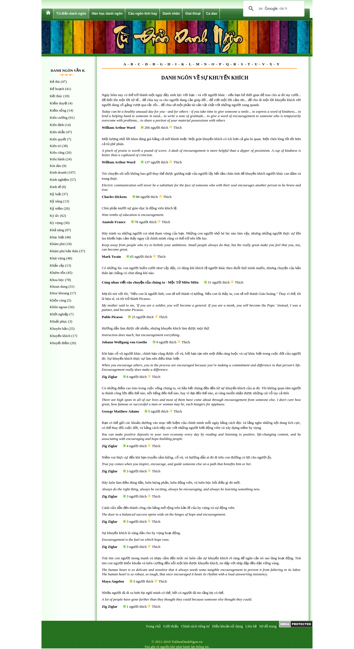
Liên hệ (251, 626)
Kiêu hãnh (57, 159)
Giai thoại (193, 14)
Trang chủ (153, 626)
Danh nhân (171, 14)
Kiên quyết (58, 139)
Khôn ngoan (58, 307)
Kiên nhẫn (57, 132)
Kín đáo (55, 166)
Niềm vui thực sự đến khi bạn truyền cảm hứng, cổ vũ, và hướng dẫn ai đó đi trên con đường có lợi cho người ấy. (187, 457)
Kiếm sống (58, 110)
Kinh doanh (58, 172)
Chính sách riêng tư (195, 626)
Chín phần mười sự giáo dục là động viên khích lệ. (140, 208)
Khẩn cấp (57, 265)
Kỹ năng (56, 201)
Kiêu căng (57, 152)
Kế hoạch (57, 89)
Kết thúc (56, 96)
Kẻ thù (55, 81)
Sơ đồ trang (268, 626)
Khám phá (57, 244)
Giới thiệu (170, 626)
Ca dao (211, 14)
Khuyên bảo (58, 328)
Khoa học (57, 280)
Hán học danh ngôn (107, 14)
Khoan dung (58, 286)
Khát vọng (57, 258)
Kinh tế (55, 187)
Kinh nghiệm (59, 179)
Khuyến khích (60, 336)
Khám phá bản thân (64, 251)
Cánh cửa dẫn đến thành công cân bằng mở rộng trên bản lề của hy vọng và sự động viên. (168, 508)
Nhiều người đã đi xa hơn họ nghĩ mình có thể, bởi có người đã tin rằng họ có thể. (163, 593)
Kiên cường (58, 117)
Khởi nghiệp (59, 314)
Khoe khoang (59, 293)
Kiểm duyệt (58, 103)
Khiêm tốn (58, 273)
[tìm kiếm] (273, 8)
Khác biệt (57, 237)
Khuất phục (58, 321)
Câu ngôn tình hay (142, 14)
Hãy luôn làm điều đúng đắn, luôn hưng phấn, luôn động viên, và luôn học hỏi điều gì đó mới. (171, 482)
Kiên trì (55, 146)
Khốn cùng (58, 300)
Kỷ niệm (56, 208)
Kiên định (57, 125)
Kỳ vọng (56, 223)
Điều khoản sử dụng (227, 626)
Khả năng (57, 230)
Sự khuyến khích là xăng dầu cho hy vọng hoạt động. (141, 533)
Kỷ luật (55, 194)
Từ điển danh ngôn (71, 14)
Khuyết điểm (59, 343)
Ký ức (54, 215)
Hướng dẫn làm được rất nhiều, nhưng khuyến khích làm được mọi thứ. (156, 328)
